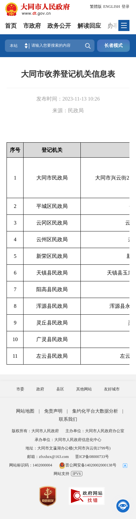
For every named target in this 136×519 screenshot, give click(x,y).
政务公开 (59, 26)
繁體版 (96, 6)
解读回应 (89, 26)
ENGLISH (111, 6)
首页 (11, 26)
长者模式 (113, 45)
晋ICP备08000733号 (92, 456)
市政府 (32, 26)
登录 (125, 6)
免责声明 (53, 411)
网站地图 (25, 411)
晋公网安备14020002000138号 (87, 465)
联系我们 (68, 419)
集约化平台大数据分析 (95, 411)
